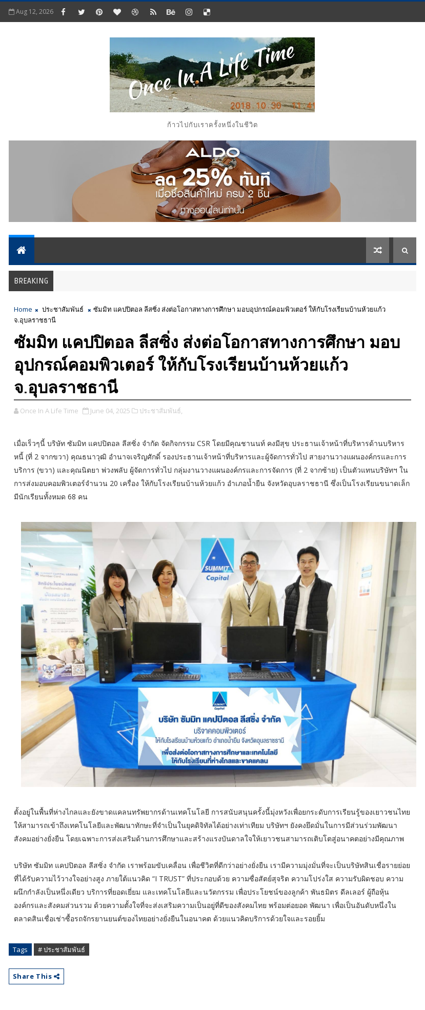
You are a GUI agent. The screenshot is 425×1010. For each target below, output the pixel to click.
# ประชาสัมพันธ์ (61, 949)
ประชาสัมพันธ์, (161, 410)
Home (23, 309)
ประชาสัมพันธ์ (63, 309)
